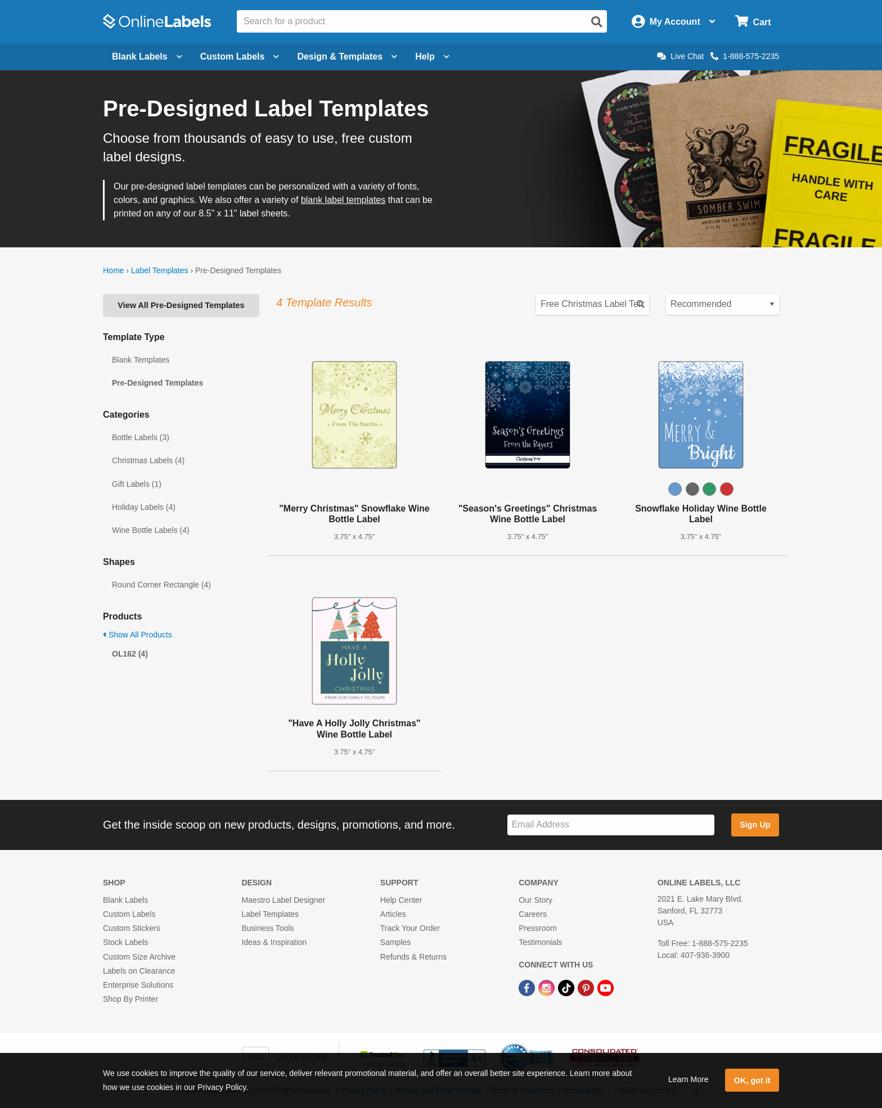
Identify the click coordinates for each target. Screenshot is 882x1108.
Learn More (688, 1079)
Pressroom (538, 928)
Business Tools (267, 928)
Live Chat (680, 56)
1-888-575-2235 (744, 56)
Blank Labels (125, 900)
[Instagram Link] (547, 987)
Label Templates (159, 270)
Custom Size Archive (139, 956)
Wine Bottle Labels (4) (151, 530)
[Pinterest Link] (587, 987)
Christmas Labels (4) (148, 460)
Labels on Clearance (139, 970)
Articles (393, 914)
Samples (395, 942)
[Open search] (597, 22)
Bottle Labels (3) (140, 437)
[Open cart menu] (753, 22)
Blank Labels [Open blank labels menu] (147, 56)
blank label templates (343, 200)
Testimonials (540, 942)
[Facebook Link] (528, 987)
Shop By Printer (130, 998)
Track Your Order (410, 928)
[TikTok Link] (567, 987)
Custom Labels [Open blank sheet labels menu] (240, 56)
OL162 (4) (130, 653)
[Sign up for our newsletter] (610, 825)
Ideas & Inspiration (274, 942)
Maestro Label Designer (283, 900)
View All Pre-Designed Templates (181, 305)
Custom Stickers (131, 928)
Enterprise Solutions (138, 984)
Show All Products (137, 634)
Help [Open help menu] (432, 56)
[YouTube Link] (605, 987)
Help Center (401, 900)
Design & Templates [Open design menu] (347, 56)
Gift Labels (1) (136, 484)
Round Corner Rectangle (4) (161, 584)
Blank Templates (140, 359)
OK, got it (752, 1080)
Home (113, 270)
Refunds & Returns (413, 956)
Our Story (535, 900)
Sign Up (755, 824)
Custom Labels (129, 914)
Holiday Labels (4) (144, 507)
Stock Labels (125, 942)
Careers (533, 914)
